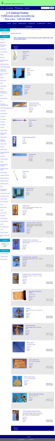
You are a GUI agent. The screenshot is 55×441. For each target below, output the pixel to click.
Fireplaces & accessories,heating (4, 104)
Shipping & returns (31, 23)
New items (2, 39)
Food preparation (3, 113)
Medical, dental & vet (4, 178)
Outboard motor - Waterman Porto (32, 274)
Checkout (27, 8)
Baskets (2, 54)
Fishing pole (32, 154)
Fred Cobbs (2, 124)
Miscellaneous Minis (4, 183)
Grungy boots (30, 188)
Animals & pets (3, 48)
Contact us (15, 23)
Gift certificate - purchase (3, 45)
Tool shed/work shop (4, 226)
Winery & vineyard (4, 232)
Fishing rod (26, 171)
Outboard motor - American (34, 222)
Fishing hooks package (29, 137)
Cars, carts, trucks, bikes (4, 74)
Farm (1, 101)
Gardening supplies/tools (3, 140)
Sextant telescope (30, 325)
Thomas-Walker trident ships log (31, 411)
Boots (28, 68)
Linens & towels (3, 172)
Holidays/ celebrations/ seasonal (5, 153)
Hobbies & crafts (3, 149)
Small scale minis (3, 218)
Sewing (1, 209)
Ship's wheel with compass (36, 394)
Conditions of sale (4, 256)
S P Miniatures (26, 439)
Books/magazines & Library (4, 61)
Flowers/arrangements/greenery (5, 107)
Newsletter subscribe (22, 23)
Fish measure (32, 120)
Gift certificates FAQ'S (41, 23)
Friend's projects (3, 259)
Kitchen (1, 161)
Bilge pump (26, 51)
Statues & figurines (4, 221)
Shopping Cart (19, 8)
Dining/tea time (3, 86)
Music (1, 186)
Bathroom (2, 57)
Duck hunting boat (34, 103)
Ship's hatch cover (34, 359)
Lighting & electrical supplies (4, 169)
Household (2, 156)
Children (2, 77)
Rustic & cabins (3, 207)
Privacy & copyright (4, 253)
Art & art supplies (3, 51)
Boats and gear (27, 29)
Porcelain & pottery (4, 201)
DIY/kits (2, 88)
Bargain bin (2, 42)
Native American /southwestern (3, 190)
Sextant (28, 308)
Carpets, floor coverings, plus (3, 70)
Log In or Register (9, 8)
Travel (1, 229)
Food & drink (3, 110)
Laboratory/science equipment (4, 165)
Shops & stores (3, 212)
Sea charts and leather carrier (35, 292)
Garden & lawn (3, 137)
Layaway (49, 23)
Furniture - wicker (3, 130)
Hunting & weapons (4, 158)
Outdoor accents (3, 198)
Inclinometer (26, 205)
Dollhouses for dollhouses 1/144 (3, 92)
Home (2, 8)
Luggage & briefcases (4, 175)
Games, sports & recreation (3, 134)
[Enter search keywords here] (45, 8)
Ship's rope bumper (29, 377)
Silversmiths (2, 215)
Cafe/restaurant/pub (4, 64)
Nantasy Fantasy (26, 55)
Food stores (2, 116)
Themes (2, 224)
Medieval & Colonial (4, 180)
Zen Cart (35, 439)
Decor (1, 83)
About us (9, 23)
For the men (2, 121)
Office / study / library (4, 195)
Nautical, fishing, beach (18, 29)
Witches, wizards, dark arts (5, 236)
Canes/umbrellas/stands (5, 66)
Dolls (1, 95)
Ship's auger (30, 342)
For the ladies (3, 119)
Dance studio (3, 80)
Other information (29, 26)
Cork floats (27, 86)
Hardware (2, 146)
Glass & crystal (3, 143)
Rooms (1, 204)
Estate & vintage (3, 98)
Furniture (2, 127)
